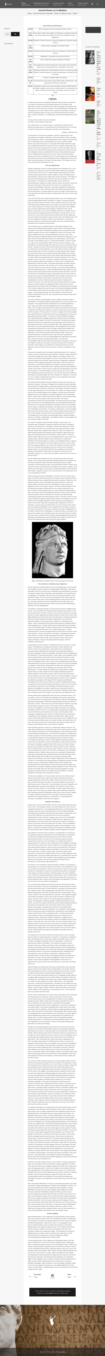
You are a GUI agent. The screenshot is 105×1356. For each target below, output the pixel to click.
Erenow (42, 1352)
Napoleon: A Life (99, 91)
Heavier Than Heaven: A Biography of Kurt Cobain (99, 61)
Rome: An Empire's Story (63, 13)
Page (37, 1275)
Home (30, 13)
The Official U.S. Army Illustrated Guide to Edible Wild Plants (99, 123)
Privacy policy (60, 1352)
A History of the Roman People (99, 158)
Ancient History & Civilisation (43, 13)
